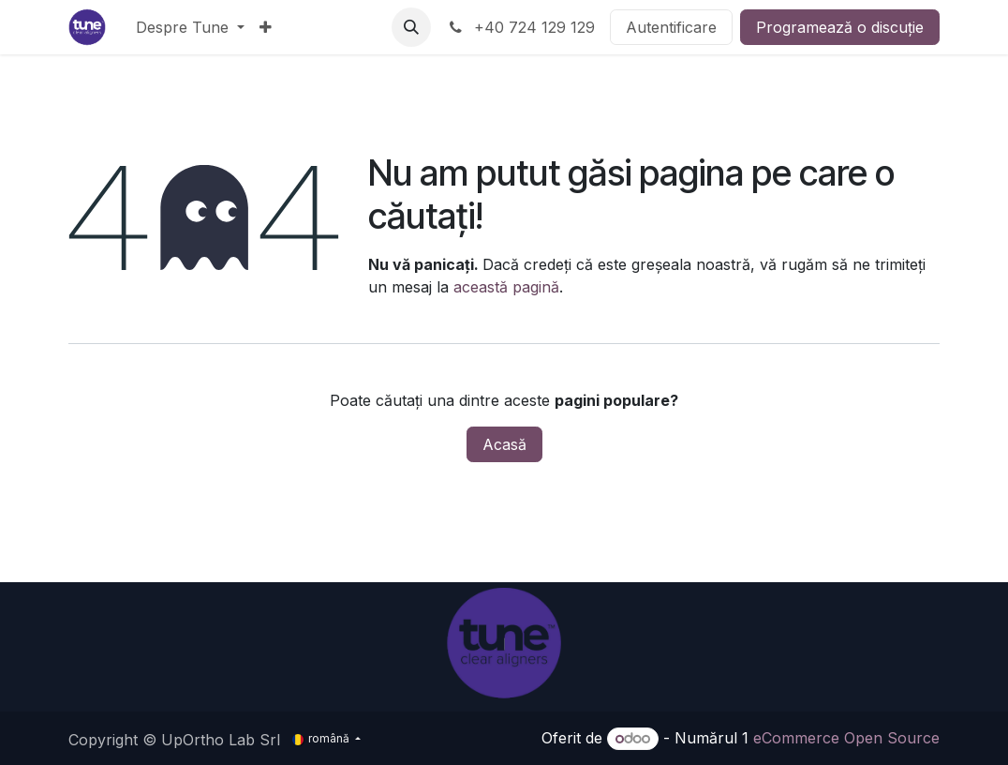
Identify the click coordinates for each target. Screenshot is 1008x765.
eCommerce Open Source (846, 737)
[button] (411, 27)
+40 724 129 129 (520, 27)
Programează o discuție (840, 27)
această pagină (506, 287)
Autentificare (671, 27)
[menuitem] (190, 27)
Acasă (504, 444)
